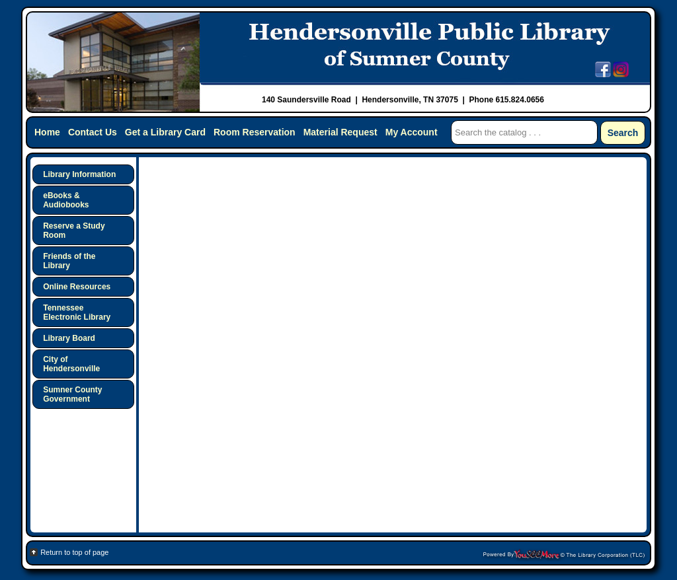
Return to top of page (74, 552)
